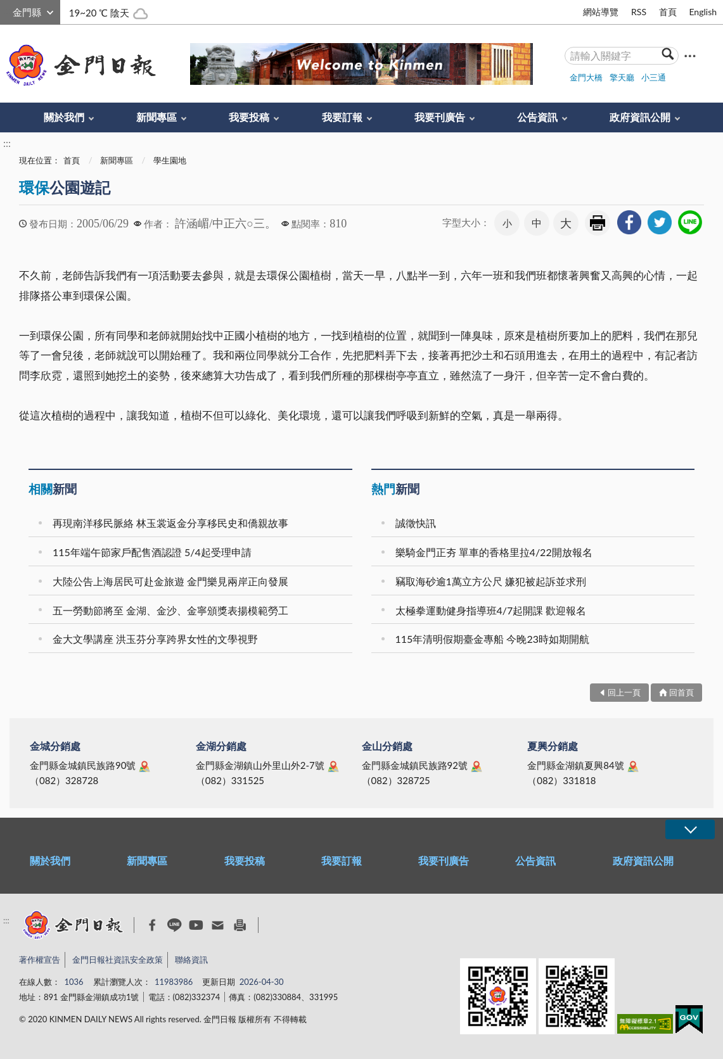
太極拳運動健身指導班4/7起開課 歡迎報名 (491, 610)
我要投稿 (249, 117)
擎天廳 (622, 77)
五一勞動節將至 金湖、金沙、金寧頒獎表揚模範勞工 (170, 610)
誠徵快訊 (415, 523)
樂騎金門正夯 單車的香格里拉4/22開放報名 (493, 552)
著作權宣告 (39, 959)
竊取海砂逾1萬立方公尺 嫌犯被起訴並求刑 (490, 581)
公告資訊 (537, 117)
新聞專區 (156, 117)
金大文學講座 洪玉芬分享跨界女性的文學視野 (155, 639)
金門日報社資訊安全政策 (117, 959)
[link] (629, 222)
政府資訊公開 (640, 117)
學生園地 (169, 160)
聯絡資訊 (191, 959)
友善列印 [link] (597, 223)
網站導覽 (600, 11)
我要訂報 (342, 117)
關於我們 (64, 117)
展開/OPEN (690, 829)
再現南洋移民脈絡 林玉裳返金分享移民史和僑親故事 (170, 523)
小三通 (653, 77)
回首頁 (681, 692)
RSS (638, 11)
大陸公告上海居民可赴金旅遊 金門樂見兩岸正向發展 (170, 581)
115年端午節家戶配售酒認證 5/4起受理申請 (152, 552)
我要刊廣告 (439, 117)
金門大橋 (586, 77)
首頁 (668, 11)
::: (7, 10)
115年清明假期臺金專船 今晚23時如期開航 (492, 639)
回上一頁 (624, 692)
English (703, 11)
